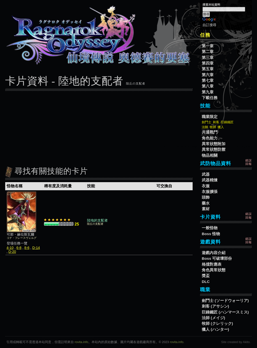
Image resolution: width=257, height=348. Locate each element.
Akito (246, 342)
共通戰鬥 (210, 132)
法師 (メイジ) (213, 318)
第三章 (208, 57)
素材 (206, 209)
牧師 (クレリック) (217, 323)
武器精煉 (210, 180)
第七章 (208, 80)
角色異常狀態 (213, 270)
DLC (206, 281)
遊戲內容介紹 (213, 253)
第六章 (208, 75)
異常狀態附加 (213, 144)
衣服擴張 (210, 192)
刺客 (216, 122)
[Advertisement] (99, 127)
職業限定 (210, 117)
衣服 (206, 186)
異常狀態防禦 (213, 149)
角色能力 (210, 138)
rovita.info (81, 342)
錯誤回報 (248, 162)
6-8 (19, 248)
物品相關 (210, 155)
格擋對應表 (211, 264)
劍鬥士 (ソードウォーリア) (225, 300)
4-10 (10, 248)
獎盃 (206, 276)
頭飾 (206, 197)
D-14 (36, 248)
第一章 (208, 46)
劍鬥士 (206, 122)
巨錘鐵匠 (227, 122)
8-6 (26, 248)
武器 (206, 174)
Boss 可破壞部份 (217, 258)
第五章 (208, 69)
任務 (205, 35)
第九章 (208, 92)
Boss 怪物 (211, 234)
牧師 (213, 127)
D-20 (12, 252)
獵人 (221, 127)
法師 (205, 127)
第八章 (208, 86)
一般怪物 (210, 228)
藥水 (206, 203)
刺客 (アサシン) (215, 306)
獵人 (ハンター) (215, 329)
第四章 (208, 63)
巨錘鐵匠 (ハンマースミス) (225, 312)
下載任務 (210, 98)
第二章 (208, 52)
